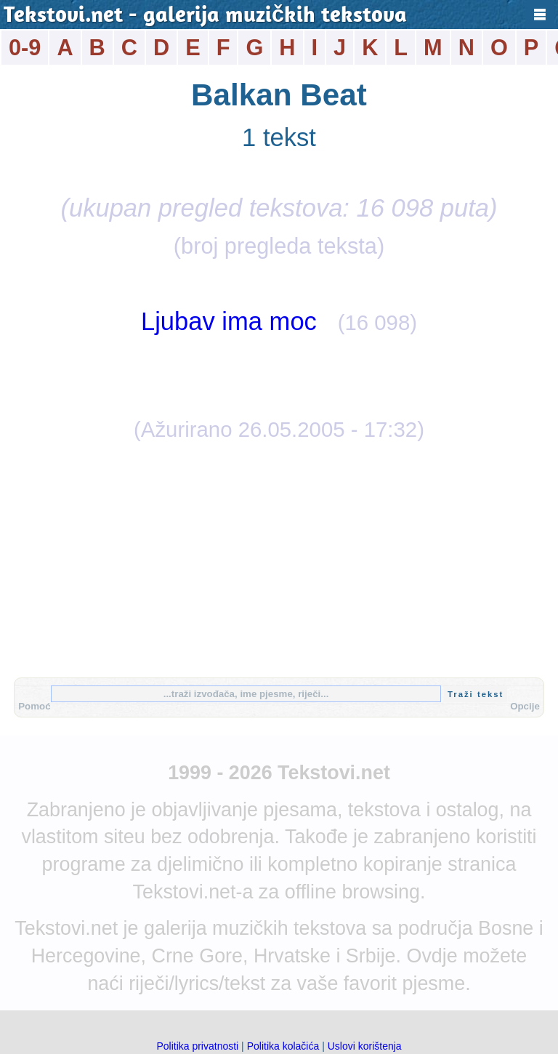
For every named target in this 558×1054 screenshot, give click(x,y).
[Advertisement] (279, 557)
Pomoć (34, 706)
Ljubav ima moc (229, 321)
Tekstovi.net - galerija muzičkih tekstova (205, 16)
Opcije (525, 706)
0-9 (25, 47)
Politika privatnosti (197, 1046)
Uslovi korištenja (365, 1046)
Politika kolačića (283, 1046)
